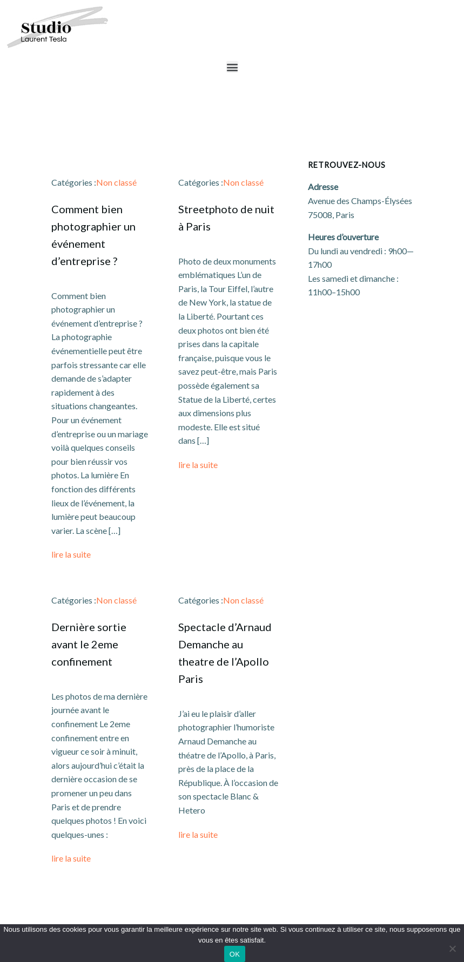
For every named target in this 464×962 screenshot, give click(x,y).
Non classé (116, 182)
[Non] (452, 947)
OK (235, 954)
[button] (232, 67)
